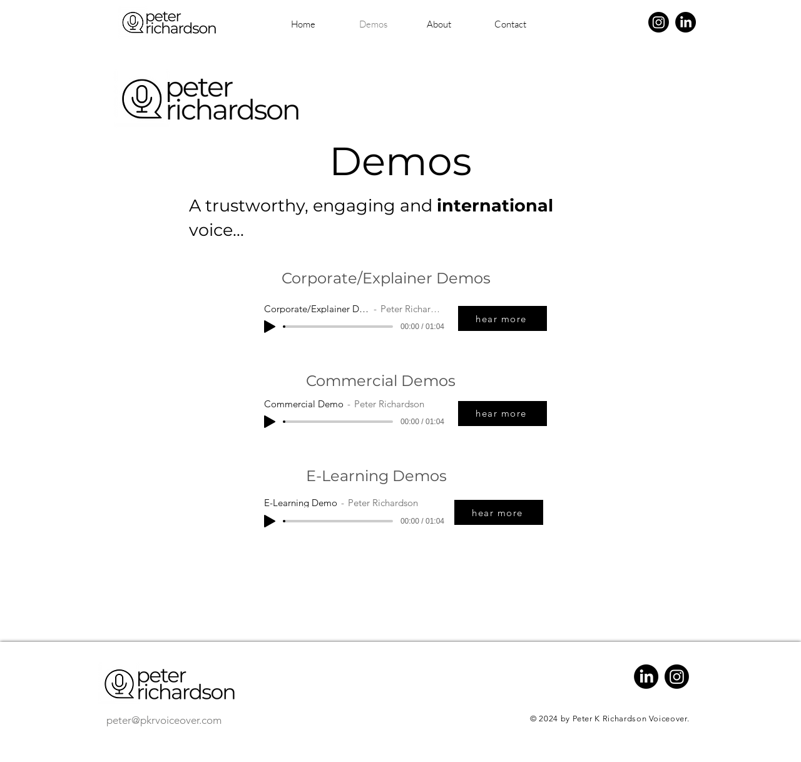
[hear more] (502, 318)
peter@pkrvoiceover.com (164, 720)
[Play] (269, 326)
